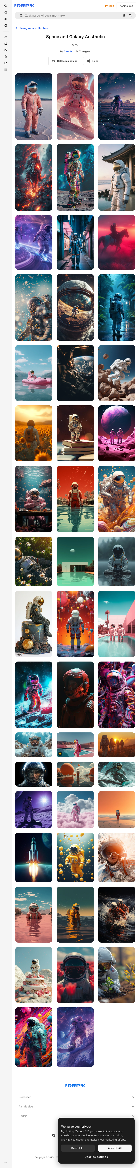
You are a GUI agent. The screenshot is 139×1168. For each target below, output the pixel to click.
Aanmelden (126, 5)
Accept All (115, 1148)
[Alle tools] (6, 70)
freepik (68, 51)
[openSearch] (6, 6)
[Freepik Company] (75, 1085)
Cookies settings (96, 1156)
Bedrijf (77, 1116)
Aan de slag (77, 1106)
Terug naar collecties (31, 28)
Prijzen (109, 5)
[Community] (6, 25)
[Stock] (6, 19)
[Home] (6, 12)
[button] (20, 15)
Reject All (77, 1148)
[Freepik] (24, 5)
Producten (77, 1097)
